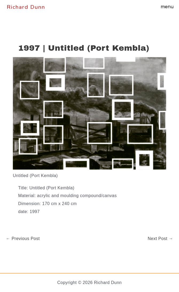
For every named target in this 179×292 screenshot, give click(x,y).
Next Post (160, 239)
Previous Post (23, 239)
